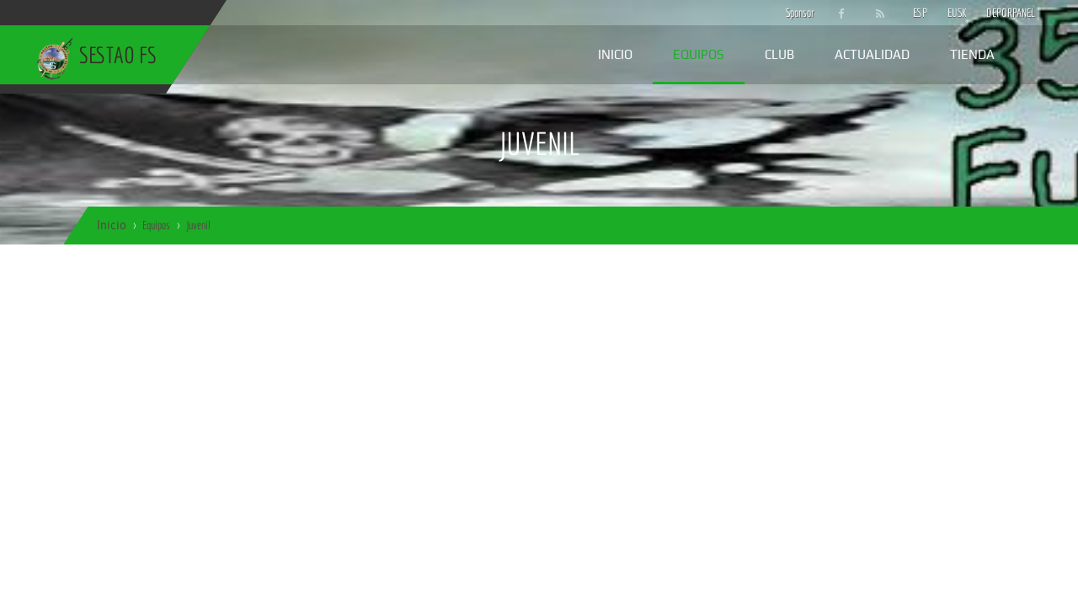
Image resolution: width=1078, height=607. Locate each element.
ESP (920, 12)
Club (779, 54)
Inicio (615, 54)
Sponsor (796, 12)
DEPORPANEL (996, 12)
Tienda (972, 54)
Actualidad (872, 54)
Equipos (698, 54)
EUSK (957, 12)
